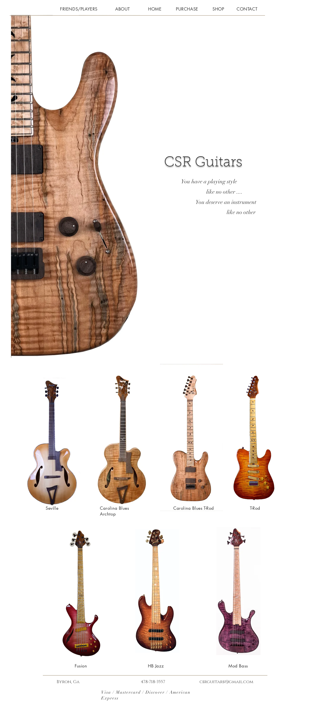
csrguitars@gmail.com (226, 682)
